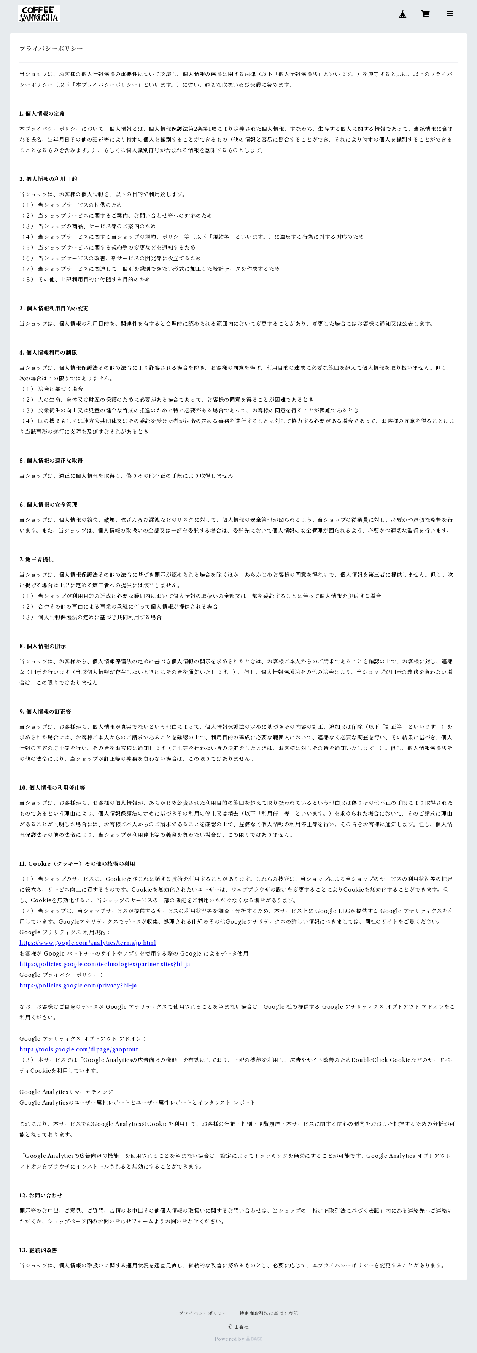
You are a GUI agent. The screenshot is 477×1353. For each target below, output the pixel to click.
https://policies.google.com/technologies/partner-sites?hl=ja (105, 964)
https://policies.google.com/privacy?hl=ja (78, 985)
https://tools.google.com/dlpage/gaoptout (78, 1049)
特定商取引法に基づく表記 (269, 1313)
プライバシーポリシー (203, 1313)
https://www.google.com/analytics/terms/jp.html (87, 943)
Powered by (239, 1339)
